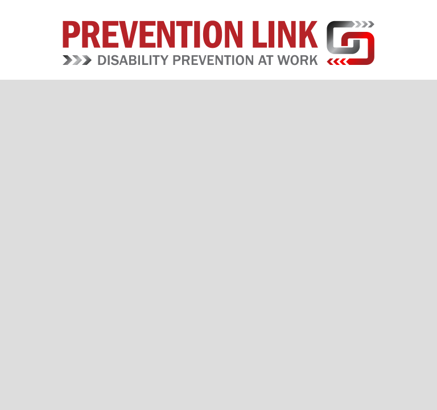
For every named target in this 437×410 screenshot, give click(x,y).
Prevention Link (218, 42)
